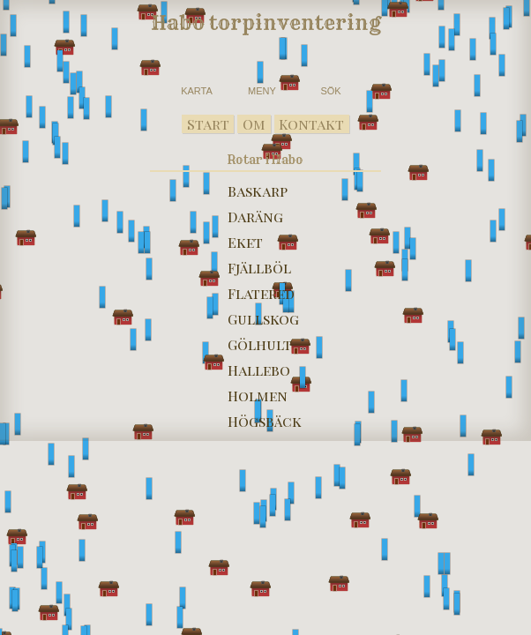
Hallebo (259, 370)
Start (208, 124)
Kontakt (311, 124)
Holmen (258, 395)
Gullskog (263, 319)
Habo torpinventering (266, 23)
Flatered (261, 293)
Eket (245, 242)
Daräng (255, 216)
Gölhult (260, 344)
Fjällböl (259, 267)
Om (254, 124)
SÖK (330, 91)
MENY (262, 91)
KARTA (197, 91)
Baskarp (258, 191)
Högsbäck (265, 421)
